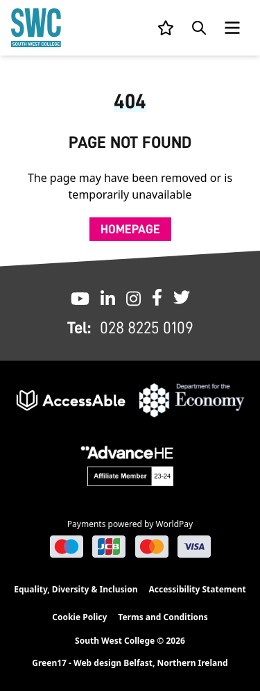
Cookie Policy (79, 617)
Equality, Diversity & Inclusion (75, 589)
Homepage (130, 229)
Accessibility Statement (196, 589)
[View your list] (165, 27)
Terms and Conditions (162, 617)
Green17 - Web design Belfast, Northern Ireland (129, 663)
